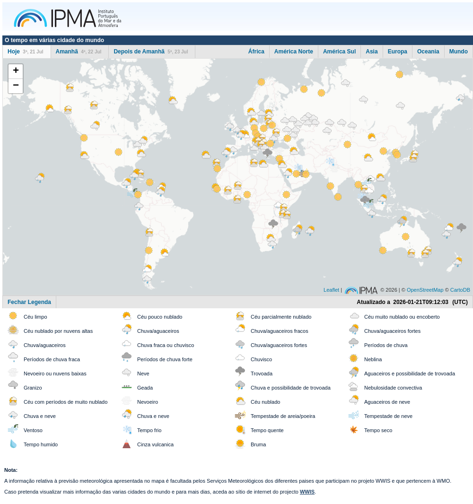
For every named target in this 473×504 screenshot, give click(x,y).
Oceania (428, 51)
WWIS (307, 492)
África (256, 51)
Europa (397, 51)
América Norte (293, 51)
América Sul (339, 51)
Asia (371, 51)
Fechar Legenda (29, 302)
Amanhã (79, 51)
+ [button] (16, 71)
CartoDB (460, 290)
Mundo (458, 51)
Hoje (26, 51)
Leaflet (331, 290)
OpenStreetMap (425, 290)
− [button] (16, 86)
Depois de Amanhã (151, 51)
